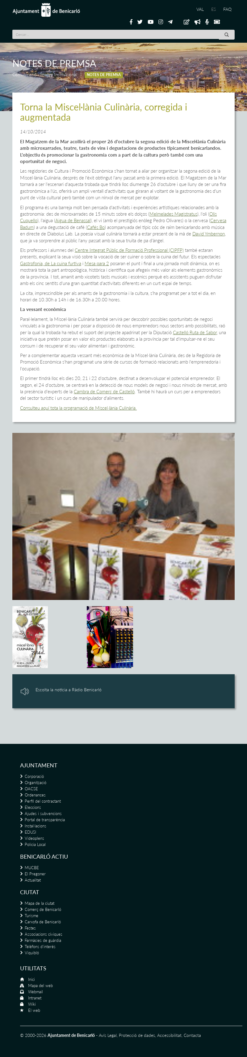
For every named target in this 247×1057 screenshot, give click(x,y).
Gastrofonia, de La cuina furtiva (50, 263)
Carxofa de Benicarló (43, 921)
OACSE (31, 788)
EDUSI (30, 832)
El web (34, 1010)
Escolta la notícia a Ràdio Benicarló (69, 689)
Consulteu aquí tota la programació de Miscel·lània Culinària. (78, 408)
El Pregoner (35, 873)
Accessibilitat (169, 1035)
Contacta (192, 1035)
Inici (31, 979)
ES (213, 9)
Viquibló (32, 952)
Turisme (31, 915)
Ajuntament (38, 765)
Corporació (34, 776)
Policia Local (35, 844)
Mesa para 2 (97, 263)
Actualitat (33, 880)
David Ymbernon (208, 233)
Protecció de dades (137, 1035)
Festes (30, 927)
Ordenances (35, 794)
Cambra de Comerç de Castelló (104, 391)
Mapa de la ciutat (39, 903)
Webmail (35, 991)
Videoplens (34, 838)
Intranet (34, 997)
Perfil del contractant (43, 801)
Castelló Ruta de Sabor (195, 332)
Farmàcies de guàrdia (43, 940)
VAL (200, 9)
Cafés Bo (96, 227)
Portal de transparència (45, 819)
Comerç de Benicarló (43, 909)
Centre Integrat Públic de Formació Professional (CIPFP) (129, 250)
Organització (35, 782)
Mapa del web (40, 985)
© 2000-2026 (33, 1035)
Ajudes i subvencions (43, 813)
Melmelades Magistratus (173, 214)
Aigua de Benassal (72, 220)
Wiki (32, 1004)
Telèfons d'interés (40, 946)
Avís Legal (108, 1035)
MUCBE (32, 867)
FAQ (227, 9)
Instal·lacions (35, 825)
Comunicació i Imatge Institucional (44, 74)
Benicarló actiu (44, 856)
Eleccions (33, 807)
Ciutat (29, 892)
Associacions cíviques (43, 934)
